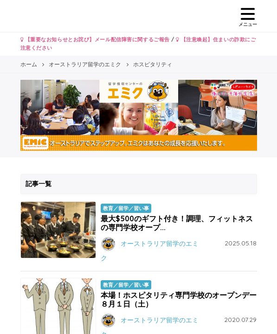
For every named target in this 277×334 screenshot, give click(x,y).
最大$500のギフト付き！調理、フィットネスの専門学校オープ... (177, 223)
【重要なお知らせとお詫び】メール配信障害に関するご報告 (95, 39)
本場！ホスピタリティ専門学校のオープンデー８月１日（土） (179, 299)
